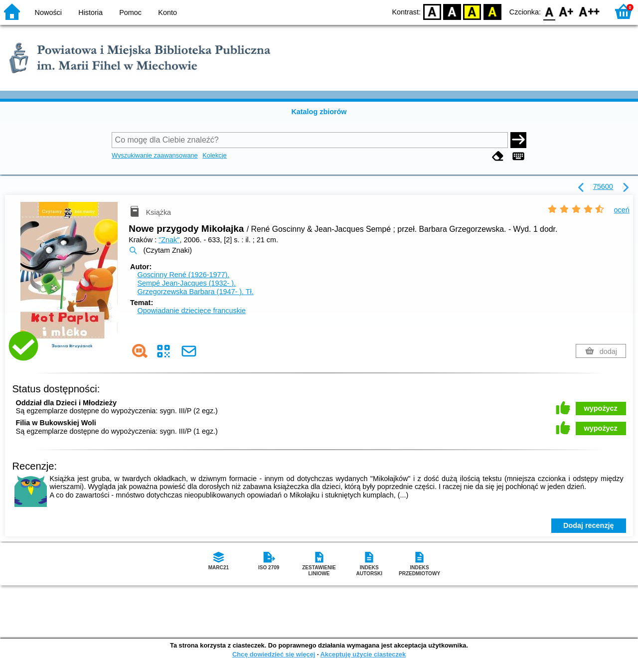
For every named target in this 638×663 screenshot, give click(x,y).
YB (472, 11)
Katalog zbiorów (318, 112)
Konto (167, 12)
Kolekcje (214, 155)
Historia (90, 12)
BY (492, 11)
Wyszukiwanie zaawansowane (155, 155)
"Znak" (169, 240)
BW (452, 11)
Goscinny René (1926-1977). (183, 275)
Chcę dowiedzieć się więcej (273, 654)
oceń (622, 210)
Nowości (48, 12)
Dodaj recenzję (588, 525)
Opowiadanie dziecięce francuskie (191, 311)
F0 (549, 11)
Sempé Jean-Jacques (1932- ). (186, 283)
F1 (566, 11)
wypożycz (601, 408)
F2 (589, 11)
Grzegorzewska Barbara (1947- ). (195, 292)
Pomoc (130, 12)
